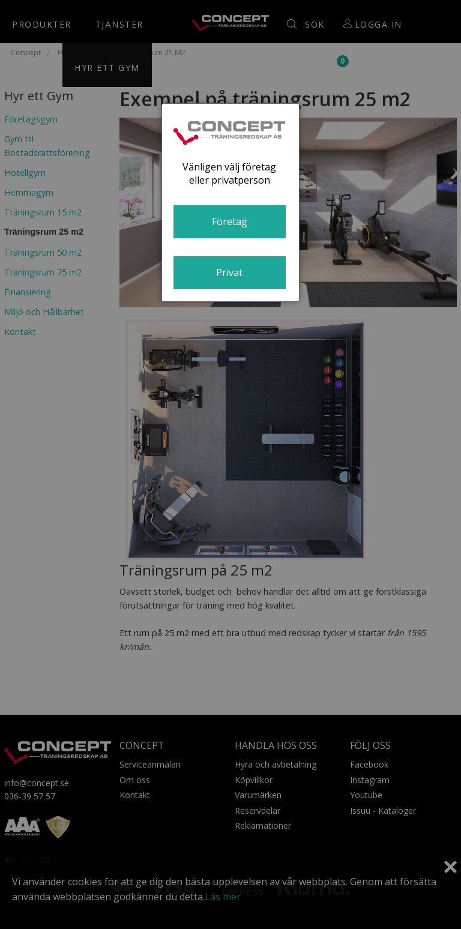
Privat (229, 272)
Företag (229, 221)
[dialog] (230, 202)
